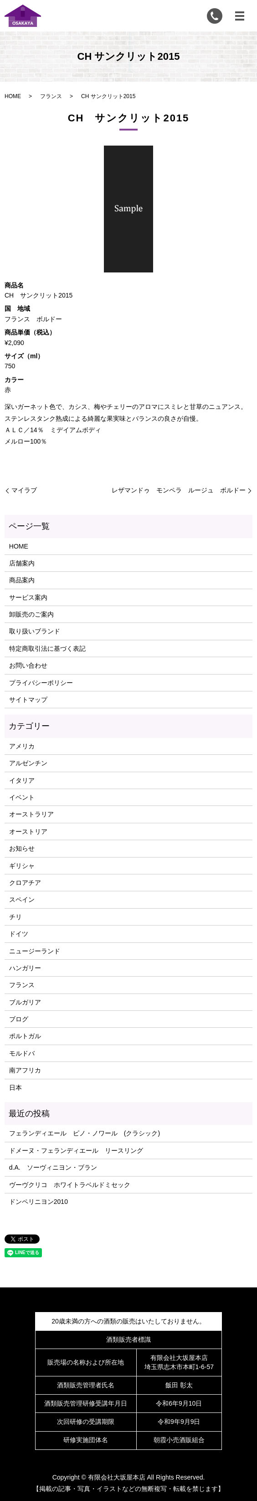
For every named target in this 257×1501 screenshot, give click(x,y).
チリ (15, 916)
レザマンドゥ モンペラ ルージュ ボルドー (179, 490)
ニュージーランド (34, 951)
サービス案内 (28, 597)
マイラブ (24, 490)
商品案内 (22, 580)
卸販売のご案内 (31, 614)
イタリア (22, 780)
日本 (15, 1087)
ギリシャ (22, 865)
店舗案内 (22, 563)
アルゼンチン (28, 763)
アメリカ (22, 746)
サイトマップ (28, 699)
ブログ (18, 1019)
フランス (51, 96)
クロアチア (25, 882)
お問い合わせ (28, 665)
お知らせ (22, 848)
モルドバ (22, 1053)
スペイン (22, 899)
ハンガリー (25, 968)
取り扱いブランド (34, 631)
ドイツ (18, 933)
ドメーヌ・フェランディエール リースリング (76, 1150)
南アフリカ (25, 1070)
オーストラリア (31, 814)
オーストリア (28, 831)
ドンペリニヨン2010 (38, 1201)
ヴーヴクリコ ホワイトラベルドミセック (69, 1184)
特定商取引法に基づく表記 (47, 648)
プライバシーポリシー (41, 682)
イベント (22, 797)
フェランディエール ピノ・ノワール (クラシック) (84, 1133)
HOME (13, 96)
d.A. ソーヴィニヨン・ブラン (53, 1167)
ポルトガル (25, 1036)
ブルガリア (25, 1002)
